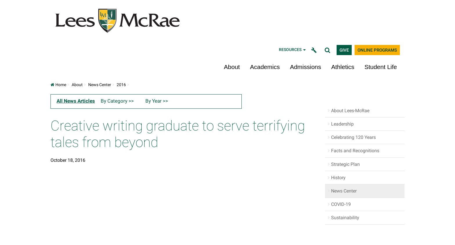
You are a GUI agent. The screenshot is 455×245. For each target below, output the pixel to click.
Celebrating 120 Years (353, 137)
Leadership (342, 124)
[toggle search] (328, 50)
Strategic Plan (345, 164)
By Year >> (156, 101)
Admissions (305, 66)
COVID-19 (341, 204)
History (338, 177)
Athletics (342, 66)
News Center (99, 84)
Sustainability (345, 217)
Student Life (380, 66)
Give (344, 50)
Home (58, 84)
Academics (265, 66)
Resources (293, 49)
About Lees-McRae (350, 110)
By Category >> (117, 101)
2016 (121, 84)
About (232, 66)
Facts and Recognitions (355, 150)
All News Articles (76, 101)
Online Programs (377, 50)
